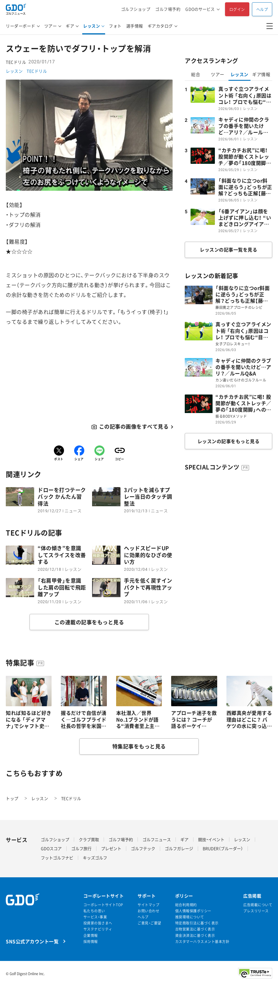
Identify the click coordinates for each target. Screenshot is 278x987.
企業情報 (90, 936)
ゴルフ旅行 (81, 848)
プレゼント (111, 848)
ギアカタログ (160, 26)
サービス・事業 (95, 917)
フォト (115, 26)
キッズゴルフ (95, 858)
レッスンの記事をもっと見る (228, 441)
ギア (70, 26)
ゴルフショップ (136, 9)
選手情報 (134, 26)
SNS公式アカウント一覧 (32, 941)
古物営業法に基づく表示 (195, 929)
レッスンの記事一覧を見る (228, 249)
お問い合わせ (148, 911)
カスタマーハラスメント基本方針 (202, 942)
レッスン (91, 26)
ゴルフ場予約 (167, 9)
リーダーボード (20, 26)
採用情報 (90, 942)
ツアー (50, 26)
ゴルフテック (143, 848)
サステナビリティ (97, 929)
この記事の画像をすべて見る (134, 426)
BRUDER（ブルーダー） (223, 848)
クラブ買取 (89, 839)
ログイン (237, 9)
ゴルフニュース (156, 839)
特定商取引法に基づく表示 (197, 923)
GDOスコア (51, 848)
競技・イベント (211, 839)
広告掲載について (257, 905)
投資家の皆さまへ (97, 923)
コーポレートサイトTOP (103, 905)
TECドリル (37, 71)
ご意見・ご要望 (149, 923)
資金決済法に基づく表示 (195, 936)
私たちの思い (94, 911)
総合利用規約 (186, 905)
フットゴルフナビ (57, 858)
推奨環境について (189, 917)
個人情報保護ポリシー (193, 911)
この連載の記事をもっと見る (89, 622)
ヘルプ (262, 9)
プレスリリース (256, 911)
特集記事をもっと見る (139, 746)
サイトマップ (148, 905)
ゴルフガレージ (179, 848)
